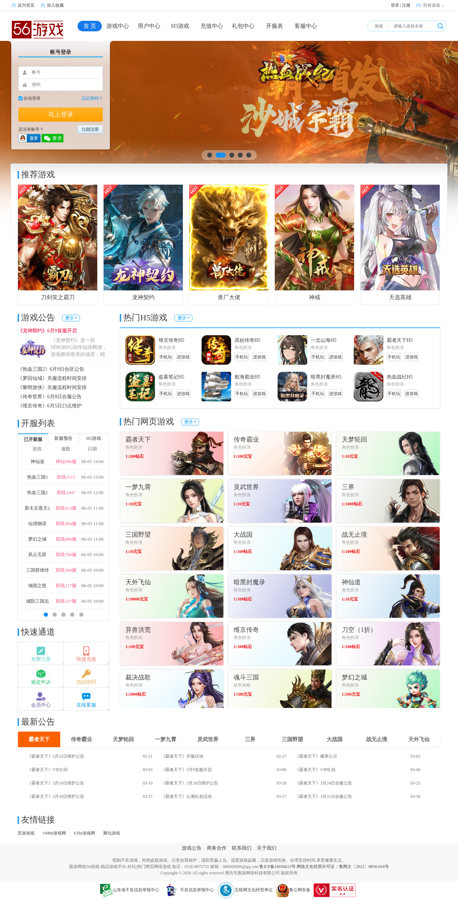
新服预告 (63, 438)
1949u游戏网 (54, 833)
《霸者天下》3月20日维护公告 (189, 783)
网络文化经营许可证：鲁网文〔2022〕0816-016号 (343, 866)
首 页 (89, 26)
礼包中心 (243, 26)
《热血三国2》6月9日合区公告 (51, 369)
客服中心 (306, 26)
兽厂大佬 (229, 297)
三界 (250, 739)
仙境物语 (37, 523)
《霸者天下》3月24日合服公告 (323, 783)
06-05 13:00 (92, 477)
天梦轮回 (123, 739)
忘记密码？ (92, 98)
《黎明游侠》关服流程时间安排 (52, 387)
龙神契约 (143, 297)
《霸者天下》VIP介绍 (47, 769)
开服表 (274, 26)
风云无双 (37, 554)
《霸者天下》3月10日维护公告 (55, 783)
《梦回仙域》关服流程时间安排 (52, 378)
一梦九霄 (165, 739)
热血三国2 (37, 492)
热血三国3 (37, 477)
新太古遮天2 (37, 508)
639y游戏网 (84, 833)
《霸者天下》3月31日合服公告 (323, 796)
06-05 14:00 (92, 461)
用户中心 (149, 26)
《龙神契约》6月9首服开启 (47, 330)
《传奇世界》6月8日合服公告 (50, 396)
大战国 (334, 739)
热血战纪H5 (400, 377)
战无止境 (376, 739)
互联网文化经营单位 (245, 889)
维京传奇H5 (171, 340)
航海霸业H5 (247, 377)
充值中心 (211, 26)
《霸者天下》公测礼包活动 (186, 796)
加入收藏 (55, 5)
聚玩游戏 (111, 833)
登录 (395, 5)
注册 (406, 5)
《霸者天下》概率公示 (316, 756)
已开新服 (33, 439)
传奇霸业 (81, 739)
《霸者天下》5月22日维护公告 (55, 756)
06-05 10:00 (92, 554)
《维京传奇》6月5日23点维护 (50, 405)
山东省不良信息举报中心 (129, 889)
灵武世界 (207, 739)
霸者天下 (39, 739)
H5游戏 (180, 26)
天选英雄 (400, 297)
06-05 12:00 (92, 492)
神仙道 (37, 461)
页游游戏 (26, 833)
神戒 (314, 297)
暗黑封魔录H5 (326, 377)
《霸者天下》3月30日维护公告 (55, 796)
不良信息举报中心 (188, 889)
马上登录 (60, 114)
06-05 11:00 (92, 508)
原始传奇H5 (247, 340)
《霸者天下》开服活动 (182, 756)
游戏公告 (192, 848)
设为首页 (26, 5)
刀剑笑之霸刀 (58, 297)
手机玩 (165, 357)
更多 (71, 318)
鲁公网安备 (293, 889)
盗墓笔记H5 (171, 377)
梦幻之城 (37, 539)
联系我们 (242, 848)
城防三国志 (37, 601)
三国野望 (292, 739)
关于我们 (267, 848)
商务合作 (217, 848)
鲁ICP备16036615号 (277, 866)
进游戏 (183, 357)
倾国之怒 (37, 585)
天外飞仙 (418, 739)
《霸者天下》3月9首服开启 (186, 769)
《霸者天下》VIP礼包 (315, 769)
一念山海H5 (323, 340)
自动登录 (32, 98)
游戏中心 (117, 26)
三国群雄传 (37, 570)
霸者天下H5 (400, 340)
